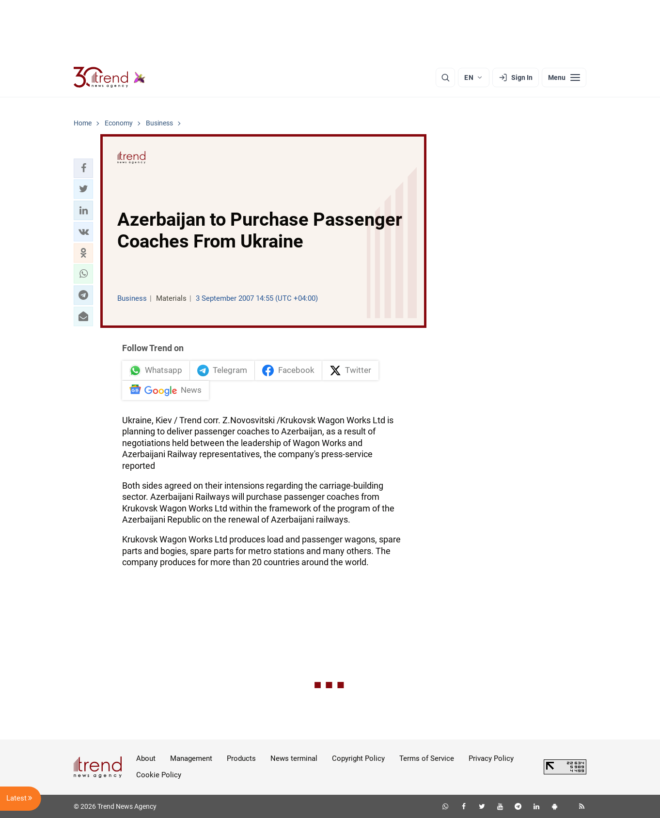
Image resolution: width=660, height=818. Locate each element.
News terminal (293, 758)
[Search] (445, 77)
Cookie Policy (158, 775)
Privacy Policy (491, 758)
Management (191, 758)
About (146, 758)
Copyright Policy (358, 758)
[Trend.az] (109, 77)
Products (241, 758)
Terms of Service (426, 758)
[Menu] (564, 77)
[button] (83, 168)
